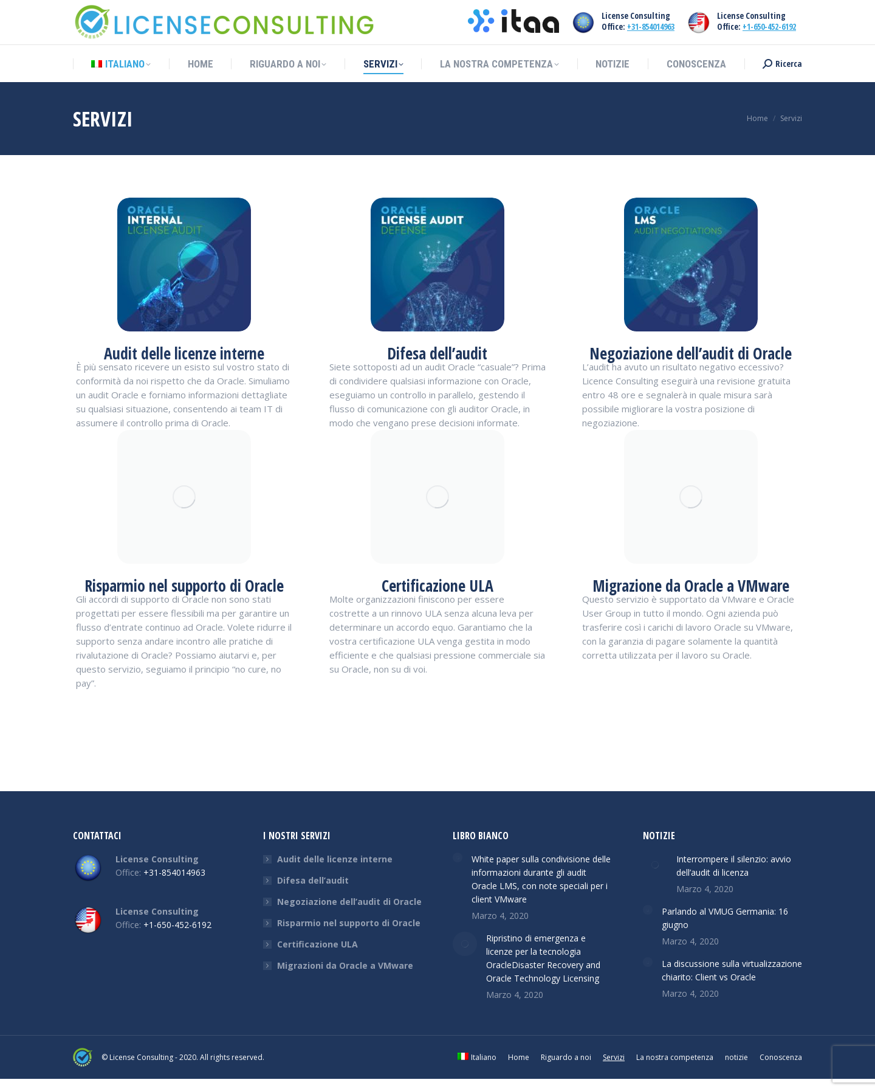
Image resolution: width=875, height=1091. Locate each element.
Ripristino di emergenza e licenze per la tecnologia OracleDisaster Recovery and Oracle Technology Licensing (543, 958)
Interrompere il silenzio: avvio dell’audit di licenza (733, 865)
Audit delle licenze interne (335, 859)
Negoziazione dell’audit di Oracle (349, 901)
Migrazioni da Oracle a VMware (345, 965)
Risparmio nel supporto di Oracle (348, 923)
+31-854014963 (650, 26)
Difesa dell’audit (313, 880)
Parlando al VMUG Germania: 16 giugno (725, 918)
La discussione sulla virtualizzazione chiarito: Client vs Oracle (732, 970)
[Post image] (457, 857)
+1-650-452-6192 (769, 26)
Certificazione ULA (317, 944)
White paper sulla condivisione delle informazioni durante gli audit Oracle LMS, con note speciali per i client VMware (541, 879)
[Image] (184, 264)
